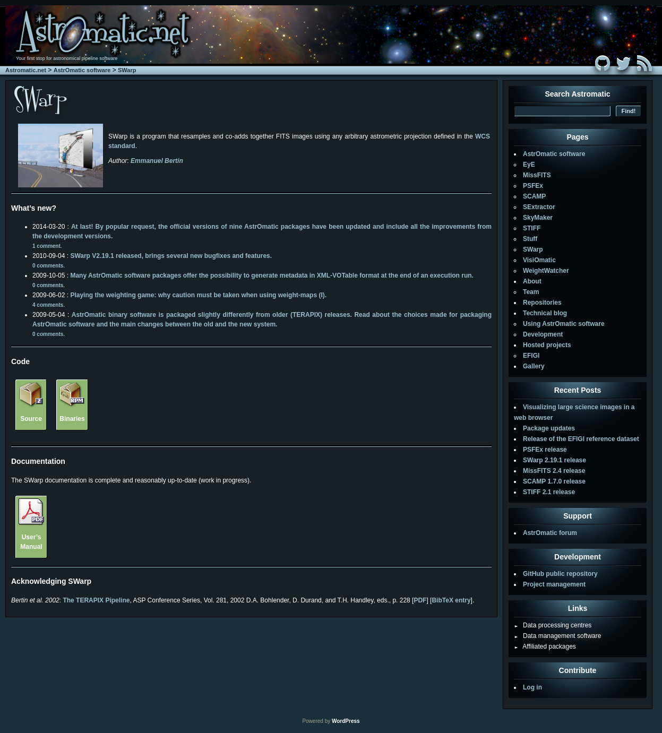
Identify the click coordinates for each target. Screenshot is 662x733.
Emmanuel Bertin (157, 161)
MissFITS (537, 175)
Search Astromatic (577, 94)
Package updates (549, 428)
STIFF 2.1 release (549, 492)
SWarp (127, 70)
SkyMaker (538, 217)
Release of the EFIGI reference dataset (581, 439)
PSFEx (533, 185)
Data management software (557, 636)
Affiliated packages (545, 646)
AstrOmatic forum (550, 533)
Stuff (530, 239)
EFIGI (531, 355)
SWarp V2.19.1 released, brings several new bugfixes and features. (171, 256)
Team (531, 292)
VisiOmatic (539, 260)
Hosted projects (547, 345)
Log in (532, 687)
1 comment (46, 246)
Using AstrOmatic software (564, 323)
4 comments (47, 305)
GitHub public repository (560, 573)
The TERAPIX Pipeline (96, 600)
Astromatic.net (25, 70)
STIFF (531, 228)
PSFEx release (545, 449)
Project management (554, 584)
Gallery (534, 366)
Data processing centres (552, 625)
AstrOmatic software (82, 70)
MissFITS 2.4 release (554, 471)
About (532, 281)
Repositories (542, 302)
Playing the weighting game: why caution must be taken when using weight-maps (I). (198, 295)
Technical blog (545, 313)
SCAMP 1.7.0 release (554, 481)
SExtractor (539, 207)
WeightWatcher (546, 270)
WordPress (346, 721)
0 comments (47, 266)
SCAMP (534, 196)
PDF (420, 600)
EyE (529, 164)
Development (543, 334)
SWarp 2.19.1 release (554, 460)
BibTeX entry (451, 600)
